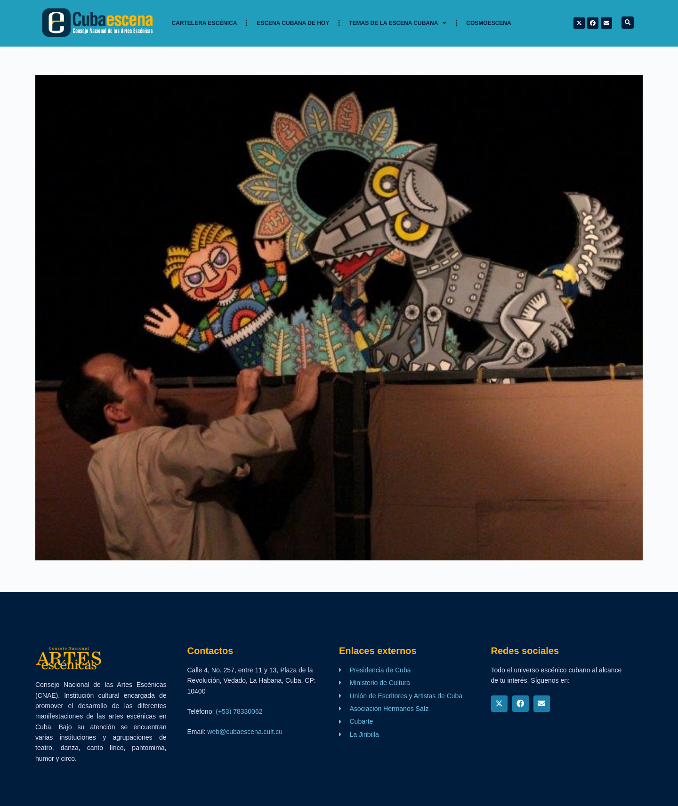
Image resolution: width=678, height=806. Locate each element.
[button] (628, 22)
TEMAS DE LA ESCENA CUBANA (397, 23)
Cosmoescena (488, 23)
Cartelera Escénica (204, 23)
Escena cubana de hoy (293, 23)
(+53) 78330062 (239, 711)
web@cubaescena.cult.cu (244, 731)
